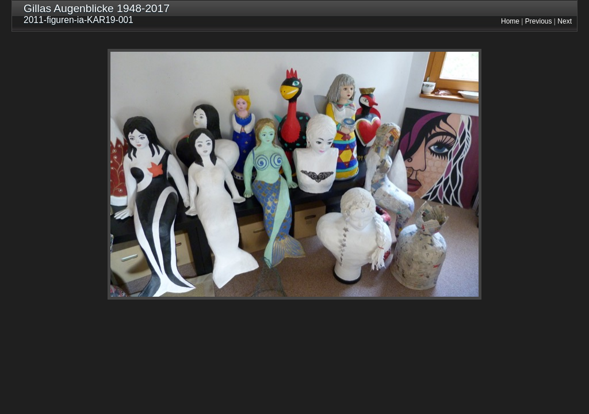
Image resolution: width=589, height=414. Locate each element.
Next (564, 21)
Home (510, 21)
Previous (538, 21)
